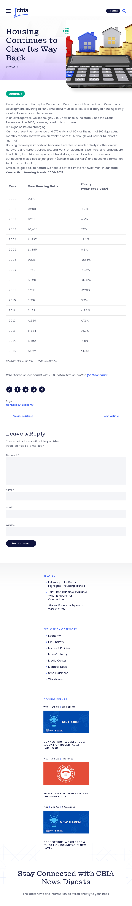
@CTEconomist (96, 375)
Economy (54, 636)
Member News (57, 667)
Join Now (113, 10)
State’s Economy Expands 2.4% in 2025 (65, 608)
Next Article (111, 417)
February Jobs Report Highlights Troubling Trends (66, 584)
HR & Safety (56, 642)
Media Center (57, 661)
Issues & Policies (59, 649)
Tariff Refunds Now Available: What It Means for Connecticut (67, 596)
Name (10, 490)
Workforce (55, 680)
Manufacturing (58, 655)
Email (9, 508)
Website (10, 525)
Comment (12, 455)
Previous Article (23, 417)
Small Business (58, 673)
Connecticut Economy (19, 405)
